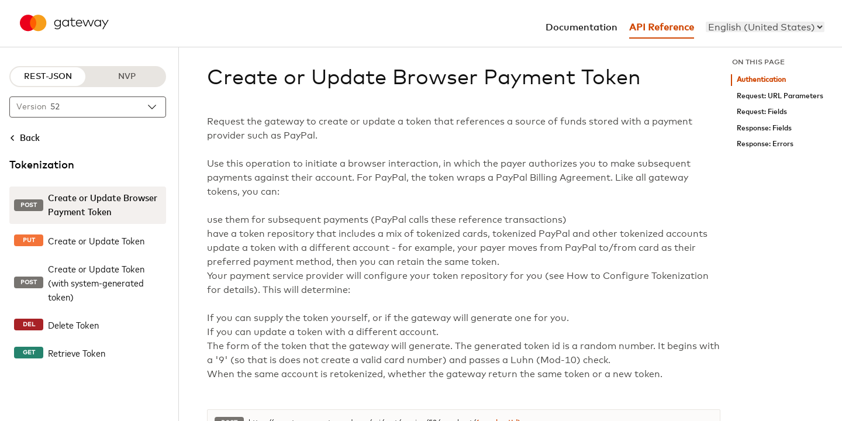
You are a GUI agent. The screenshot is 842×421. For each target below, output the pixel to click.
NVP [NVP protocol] (127, 77)
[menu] (765, 27)
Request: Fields (762, 112)
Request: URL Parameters (780, 96)
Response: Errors (765, 144)
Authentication (761, 80)
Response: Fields (764, 128)
